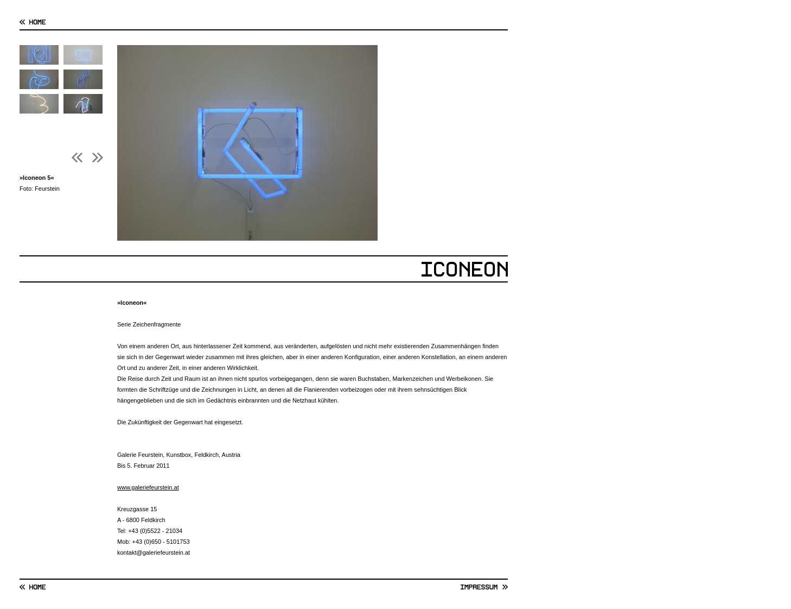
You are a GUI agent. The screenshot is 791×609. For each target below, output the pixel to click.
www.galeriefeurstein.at (148, 487)
